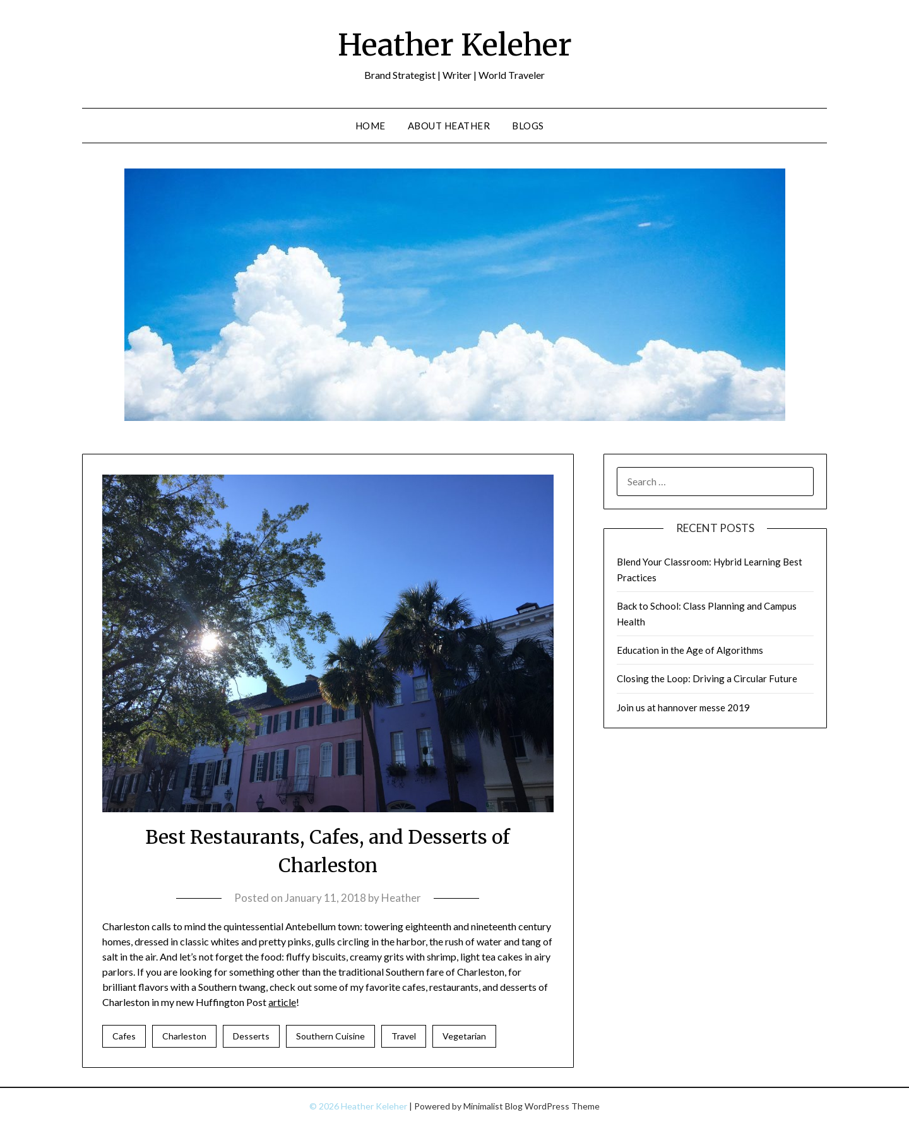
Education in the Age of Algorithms (690, 650)
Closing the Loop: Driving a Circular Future (707, 678)
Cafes (124, 1036)
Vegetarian (464, 1036)
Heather (401, 897)
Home (370, 125)
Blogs (528, 125)
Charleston (184, 1036)
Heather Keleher (455, 45)
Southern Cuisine (330, 1036)
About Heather (449, 125)
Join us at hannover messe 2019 (683, 707)
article (282, 1002)
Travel (403, 1036)
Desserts (251, 1036)
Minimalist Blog (493, 1106)
